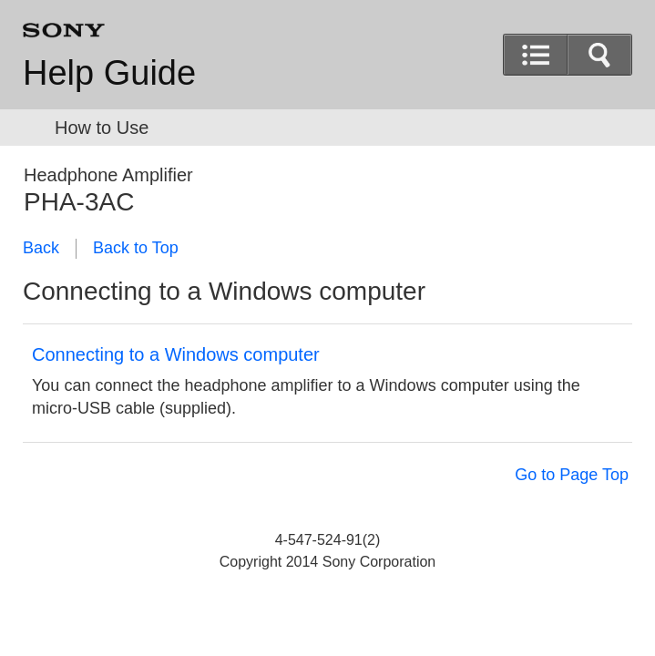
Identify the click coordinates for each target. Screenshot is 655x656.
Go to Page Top (572, 475)
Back (41, 248)
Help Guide (109, 73)
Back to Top (136, 248)
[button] (599, 55)
